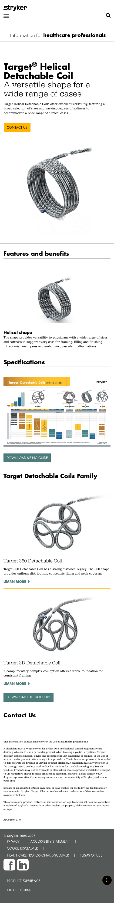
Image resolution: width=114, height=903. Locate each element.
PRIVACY (13, 841)
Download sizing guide (27, 458)
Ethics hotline (19, 890)
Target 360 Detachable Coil (32, 561)
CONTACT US (17, 127)
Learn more (14, 581)
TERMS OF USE (91, 855)
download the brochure (28, 697)
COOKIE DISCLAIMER (22, 848)
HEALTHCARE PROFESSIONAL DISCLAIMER (38, 855)
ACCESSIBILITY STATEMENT (50, 841)
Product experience (23, 881)
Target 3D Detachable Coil (31, 663)
